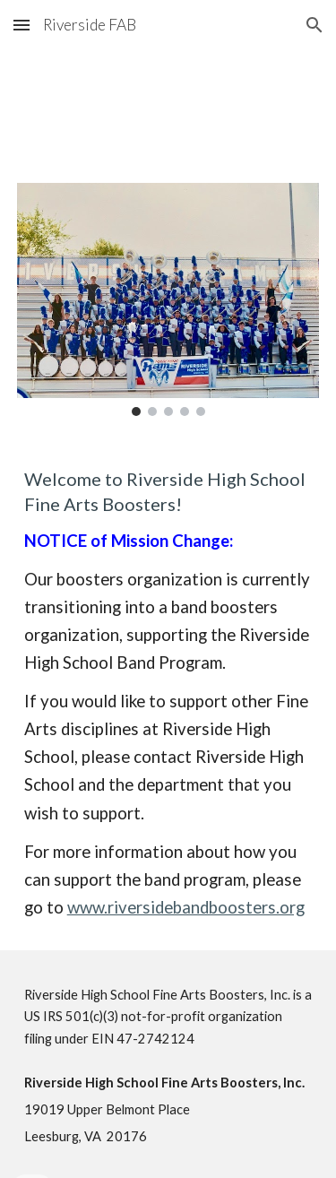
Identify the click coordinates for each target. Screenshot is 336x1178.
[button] (21, 24)
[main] (168, 694)
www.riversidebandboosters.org (186, 907)
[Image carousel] (168, 299)
